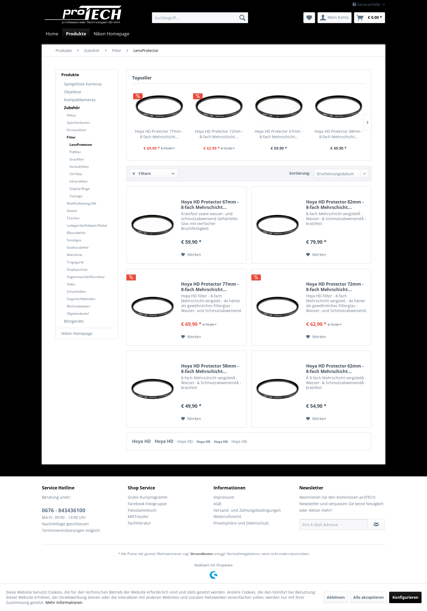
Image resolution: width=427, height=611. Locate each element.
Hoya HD (142, 441)
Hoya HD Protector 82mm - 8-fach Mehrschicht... (335, 204)
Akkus (71, 115)
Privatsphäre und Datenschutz (241, 523)
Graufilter (76, 159)
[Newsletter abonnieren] (376, 524)
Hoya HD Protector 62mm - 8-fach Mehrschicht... (335, 368)
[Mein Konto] (335, 17)
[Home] (52, 34)
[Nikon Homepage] (111, 34)
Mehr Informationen (64, 602)
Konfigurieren (405, 597)
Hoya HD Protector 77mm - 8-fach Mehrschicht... (159, 134)
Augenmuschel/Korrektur (86, 276)
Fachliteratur (139, 523)
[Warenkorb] (369, 17)
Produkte (70, 74)
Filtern (141, 173)
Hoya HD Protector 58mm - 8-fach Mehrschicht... (339, 134)
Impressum (223, 497)
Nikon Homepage (77, 333)
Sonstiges (74, 240)
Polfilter (75, 152)
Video (71, 284)
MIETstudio (138, 516)
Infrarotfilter (78, 181)
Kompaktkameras (80, 99)
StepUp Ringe (79, 188)
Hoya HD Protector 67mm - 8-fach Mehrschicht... (279, 134)
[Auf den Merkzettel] (191, 254)
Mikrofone (74, 254)
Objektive (72, 91)
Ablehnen (336, 597)
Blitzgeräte (74, 321)
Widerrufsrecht (227, 516)
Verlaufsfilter (79, 166)
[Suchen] (242, 17)
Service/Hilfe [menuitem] (366, 4)
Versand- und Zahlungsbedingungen (247, 510)
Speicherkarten (78, 122)
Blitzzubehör (76, 232)
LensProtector (80, 144)
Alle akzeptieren (368, 597)
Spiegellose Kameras (83, 84)
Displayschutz (77, 269)
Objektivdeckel (78, 313)
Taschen (73, 218)
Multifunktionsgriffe (81, 203)
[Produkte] (76, 34)
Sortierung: (299, 173)
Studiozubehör (78, 247)
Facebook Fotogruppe (147, 503)
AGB (217, 503)
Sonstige (76, 196)
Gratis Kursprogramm (147, 497)
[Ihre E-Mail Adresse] (333, 524)
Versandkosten (201, 553)
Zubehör (72, 107)
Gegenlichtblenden (81, 299)
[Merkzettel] (309, 17)
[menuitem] (200, 17)
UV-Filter (76, 174)
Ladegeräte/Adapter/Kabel (87, 225)
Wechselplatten (78, 306)
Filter (71, 137)
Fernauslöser (77, 130)
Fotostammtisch (142, 510)
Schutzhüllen (76, 291)
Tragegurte (75, 262)
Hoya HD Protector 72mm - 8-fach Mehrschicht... (219, 134)
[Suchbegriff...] (200, 17)
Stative (72, 210)
